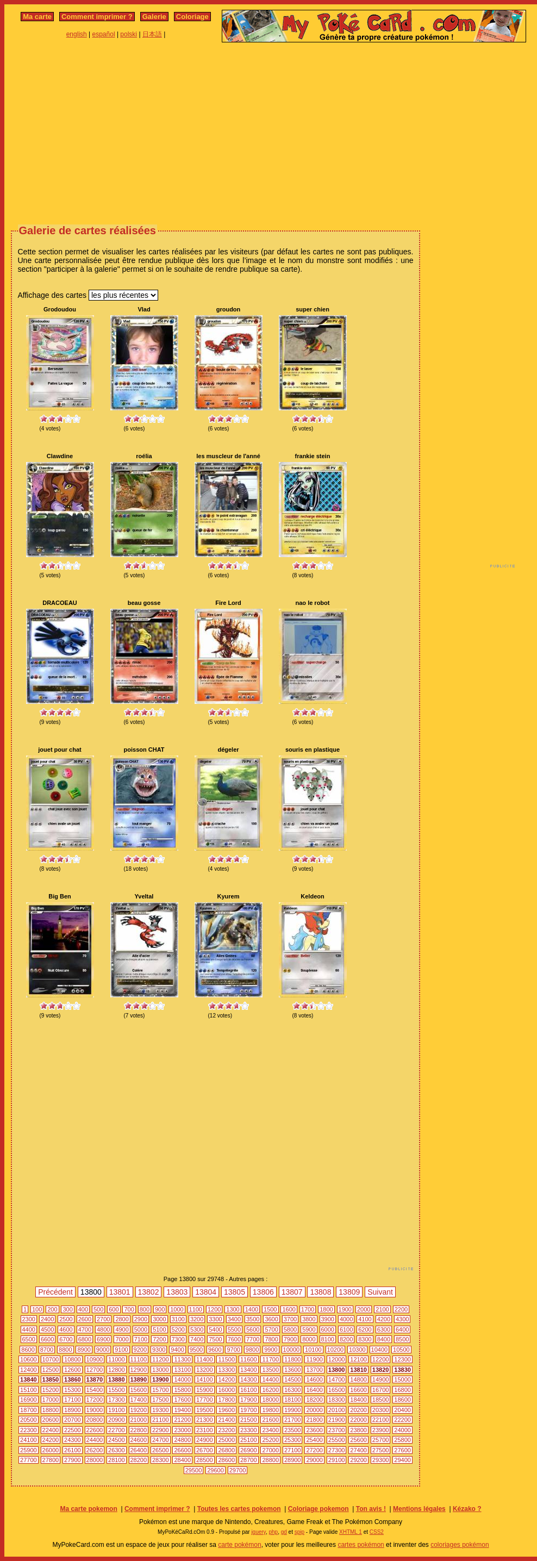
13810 (358, 1369)
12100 (358, 1359)
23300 (248, 1430)
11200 (160, 1359)
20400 (402, 1410)
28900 (292, 1460)
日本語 (152, 34)
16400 (314, 1390)
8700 (46, 1349)
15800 (182, 1390)
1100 (195, 1309)
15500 (116, 1390)
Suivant (380, 1292)
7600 (234, 1339)
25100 (248, 1440)
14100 (204, 1379)
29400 (402, 1460)
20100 (336, 1410)
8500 (402, 1339)
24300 (72, 1440)
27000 (270, 1450)
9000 (102, 1349)
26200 (94, 1450)
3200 (196, 1319)
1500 (270, 1309)
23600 (314, 1430)
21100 (160, 1419)
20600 (50, 1419)
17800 (226, 1399)
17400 (138, 1399)
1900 (345, 1309)
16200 (270, 1390)
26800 (226, 1450)
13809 (349, 1292)
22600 (94, 1430)
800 (144, 1309)
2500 (65, 1319)
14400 (270, 1379)
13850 (50, 1379)
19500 (204, 1410)
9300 (158, 1349)
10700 (50, 1359)
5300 (196, 1329)
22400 (50, 1430)
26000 (50, 1450)
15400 (94, 1390)
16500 (336, 1390)
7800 (271, 1339)
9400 (177, 1349)
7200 (159, 1339)
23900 (380, 1430)
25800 (402, 1440)
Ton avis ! (371, 1509)
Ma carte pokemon (88, 1509)
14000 (182, 1379)
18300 (336, 1399)
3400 (234, 1319)
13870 (94, 1379)
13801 (119, 1292)
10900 (94, 1359)
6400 (402, 1329)
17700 (204, 1399)
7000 (121, 1339)
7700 (252, 1339)
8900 (83, 1349)
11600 (248, 1359)
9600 (214, 1349)
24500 (116, 1440)
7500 (215, 1339)
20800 (94, 1419)
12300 (402, 1359)
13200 (204, 1369)
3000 (159, 1319)
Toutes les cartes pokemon (239, 1509)
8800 (65, 1349)
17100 (72, 1399)
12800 (116, 1369)
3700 (290, 1319)
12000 (336, 1359)
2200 (401, 1309)
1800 (326, 1309)
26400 (138, 1450)
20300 (380, 1410)
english (76, 34)
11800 (292, 1359)
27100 (292, 1450)
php (273, 1532)
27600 (402, 1450)
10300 (357, 1349)
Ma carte (37, 17)
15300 (72, 1390)
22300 (28, 1430)
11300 (182, 1359)
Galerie (154, 17)
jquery (258, 1532)
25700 (380, 1440)
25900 (28, 1450)
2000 (363, 1309)
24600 (138, 1440)
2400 (47, 1319)
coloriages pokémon (459, 1544)
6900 (103, 1339)
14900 (380, 1379)
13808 (320, 1292)
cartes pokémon (361, 1544)
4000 (346, 1319)
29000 (314, 1460)
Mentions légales (419, 1509)
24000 (402, 1430)
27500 (380, 1450)
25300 (292, 1440)
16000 (226, 1390)
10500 (401, 1349)
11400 (204, 1359)
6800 (84, 1339)
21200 (182, 1419)
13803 (177, 1292)
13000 (160, 1369)
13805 (234, 1292)
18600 (402, 1399)
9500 (196, 1349)
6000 (327, 1329)
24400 (94, 1440)
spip (299, 1532)
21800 (314, 1419)
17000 (50, 1399)
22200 (402, 1419)
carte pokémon (239, 1544)
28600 (226, 1460)
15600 (138, 1390)
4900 (121, 1329)
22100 (380, 1419)
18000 (270, 1399)
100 (37, 1309)
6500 (28, 1339)
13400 (248, 1369)
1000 (176, 1309)
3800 (308, 1319)
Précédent (55, 1292)
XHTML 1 (350, 1532)
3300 (215, 1319)
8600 (27, 1349)
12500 (50, 1369)
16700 (380, 1390)
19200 (138, 1410)
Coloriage (192, 17)
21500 (248, 1419)
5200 (178, 1329)
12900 (138, 1369)
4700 (84, 1329)
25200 (270, 1440)
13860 (72, 1379)
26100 (72, 1450)
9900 (270, 1349)
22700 (116, 1430)
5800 (290, 1329)
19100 (116, 1410)
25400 (314, 1440)
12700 (94, 1369)
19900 (292, 1410)
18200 (314, 1399)
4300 (402, 1319)
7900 (290, 1339)
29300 (380, 1460)
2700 (103, 1319)
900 (160, 1309)
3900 (327, 1319)
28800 (270, 1460)
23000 (182, 1430)
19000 (94, 1410)
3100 (178, 1319)
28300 (160, 1460)
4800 (103, 1329)
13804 (205, 1292)
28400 (182, 1460)
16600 (358, 1390)
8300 (364, 1339)
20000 (314, 1410)
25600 (358, 1440)
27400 (358, 1450)
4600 (65, 1329)
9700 (233, 1349)
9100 (121, 1349)
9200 (140, 1349)
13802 (148, 1292)
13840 (28, 1379)
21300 (204, 1419)
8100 (327, 1339)
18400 (358, 1399)
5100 (159, 1329)
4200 (383, 1319)
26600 (182, 1450)
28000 (94, 1460)
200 (52, 1309)
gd (284, 1532)
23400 (270, 1430)
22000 (358, 1419)
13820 (380, 1369)
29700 (237, 1470)
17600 (182, 1399)
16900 (28, 1399)
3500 (252, 1319)
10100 (313, 1349)
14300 (248, 1379)
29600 (215, 1470)
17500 (160, 1399)
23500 (292, 1430)
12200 (380, 1359)
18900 (72, 1410)
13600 (292, 1369)
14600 (314, 1379)
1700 (307, 1309)
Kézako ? (467, 1509)
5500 (234, 1329)
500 (98, 1309)
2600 (84, 1319)
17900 (248, 1399)
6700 (65, 1339)
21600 (270, 1419)
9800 (252, 1349)
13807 (292, 1292)
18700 (28, 1410)
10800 (72, 1359)
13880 (116, 1379)
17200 (94, 1399)
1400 (251, 1309)
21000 (138, 1419)
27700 (28, 1460)
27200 (314, 1450)
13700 (314, 1369)
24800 (182, 1440)
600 (113, 1309)
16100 (248, 1390)
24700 (160, 1440)
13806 (263, 1292)
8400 (383, 1339)
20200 (358, 1410)
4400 (28, 1329)
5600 (252, 1329)
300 (67, 1309)
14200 (226, 1379)
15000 (402, 1379)
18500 (380, 1399)
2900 (140, 1319)
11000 (116, 1359)
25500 (336, 1440)
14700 (336, 1379)
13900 (160, 1379)
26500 (160, 1450)
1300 (232, 1309)
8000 (308, 1339)
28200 (138, 1460)
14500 (292, 1379)
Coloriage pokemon (318, 1509)
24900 (204, 1440)
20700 (72, 1419)
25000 (226, 1440)
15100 (28, 1390)
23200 (226, 1430)
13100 (182, 1369)
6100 (346, 1329)
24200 (50, 1440)
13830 (402, 1369)
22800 (138, 1430)
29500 (193, 1470)
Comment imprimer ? (97, 17)
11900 (314, 1359)
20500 (28, 1419)
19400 (182, 1410)
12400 (28, 1369)
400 (83, 1309)
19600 (226, 1410)
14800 (358, 1379)
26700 (204, 1450)
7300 (178, 1339)
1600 (288, 1309)
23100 (204, 1430)
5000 (140, 1329)
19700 (248, 1410)
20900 (116, 1419)
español (103, 34)
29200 (358, 1460)
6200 (364, 1329)
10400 (379, 1349)
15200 (50, 1390)
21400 (226, 1419)
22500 (72, 1430)
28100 (116, 1460)
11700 (270, 1359)
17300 (116, 1399)
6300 (383, 1329)
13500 (270, 1369)
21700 (292, 1419)
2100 (382, 1309)
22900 (160, 1430)
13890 (138, 1379)
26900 (248, 1450)
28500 (204, 1460)
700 (129, 1309)
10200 (335, 1349)
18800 (50, 1410)
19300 (160, 1410)
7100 (140, 1339)
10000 (291, 1349)
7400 (196, 1339)
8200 (346, 1339)
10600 (28, 1359)
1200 (214, 1309)
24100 (28, 1440)
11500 (226, 1359)
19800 (270, 1410)
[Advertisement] (271, 132)
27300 (336, 1450)
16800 (402, 1390)
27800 (50, 1460)
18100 (292, 1399)
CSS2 (377, 1532)
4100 (364, 1319)
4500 (47, 1329)
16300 (292, 1390)
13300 (226, 1369)
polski (128, 34)
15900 (204, 1390)
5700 (271, 1329)
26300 (116, 1450)
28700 (248, 1460)
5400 (215, 1329)
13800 (336, 1369)
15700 (160, 1390)
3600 (271, 1319)
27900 (72, 1460)
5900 (308, 1329)
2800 (121, 1319)
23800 (358, 1430)
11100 (138, 1359)
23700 (336, 1430)
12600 (72, 1369)
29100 (336, 1460)
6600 (47, 1339)
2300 (28, 1319)
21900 (336, 1419)
